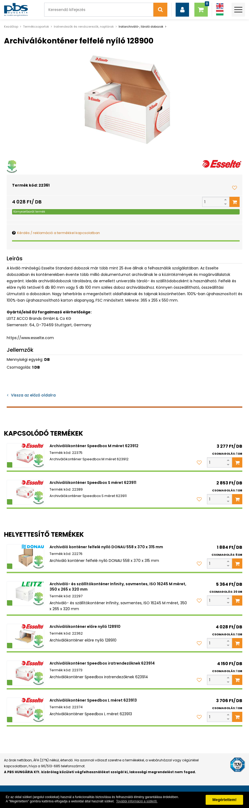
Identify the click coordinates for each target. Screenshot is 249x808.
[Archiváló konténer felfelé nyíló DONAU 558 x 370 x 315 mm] (25, 556)
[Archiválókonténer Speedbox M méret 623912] (25, 455)
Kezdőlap (11, 26)
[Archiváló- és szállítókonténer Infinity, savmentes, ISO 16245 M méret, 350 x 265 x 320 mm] (25, 593)
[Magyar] (220, 13)
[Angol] (220, 6)
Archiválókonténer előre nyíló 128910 (85, 626)
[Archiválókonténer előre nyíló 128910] (25, 636)
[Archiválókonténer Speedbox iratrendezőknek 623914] (25, 673)
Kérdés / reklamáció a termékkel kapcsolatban (58, 232)
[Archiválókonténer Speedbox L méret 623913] (25, 710)
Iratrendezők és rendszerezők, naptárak (84, 26)
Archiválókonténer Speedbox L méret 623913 (93, 700)
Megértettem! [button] (224, 800)
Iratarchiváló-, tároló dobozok (141, 26)
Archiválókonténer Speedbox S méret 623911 (93, 482)
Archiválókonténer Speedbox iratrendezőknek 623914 (102, 663)
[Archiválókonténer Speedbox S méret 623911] (25, 492)
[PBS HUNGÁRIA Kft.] (16, 9)
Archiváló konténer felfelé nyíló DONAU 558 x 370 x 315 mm (106, 547)
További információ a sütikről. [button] (136, 801)
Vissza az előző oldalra (33, 395)
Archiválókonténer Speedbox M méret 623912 (94, 446)
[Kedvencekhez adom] (234, 188)
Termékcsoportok (36, 26)
